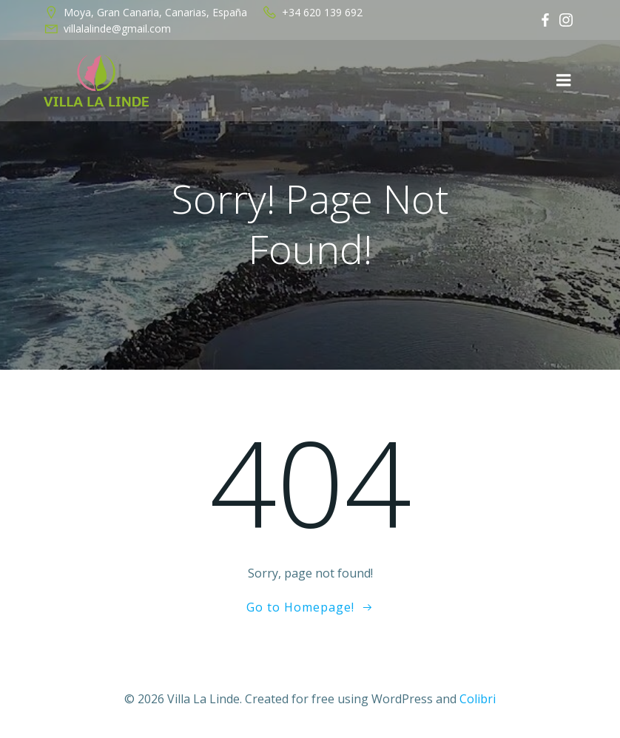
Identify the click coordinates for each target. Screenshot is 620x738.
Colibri (477, 699)
